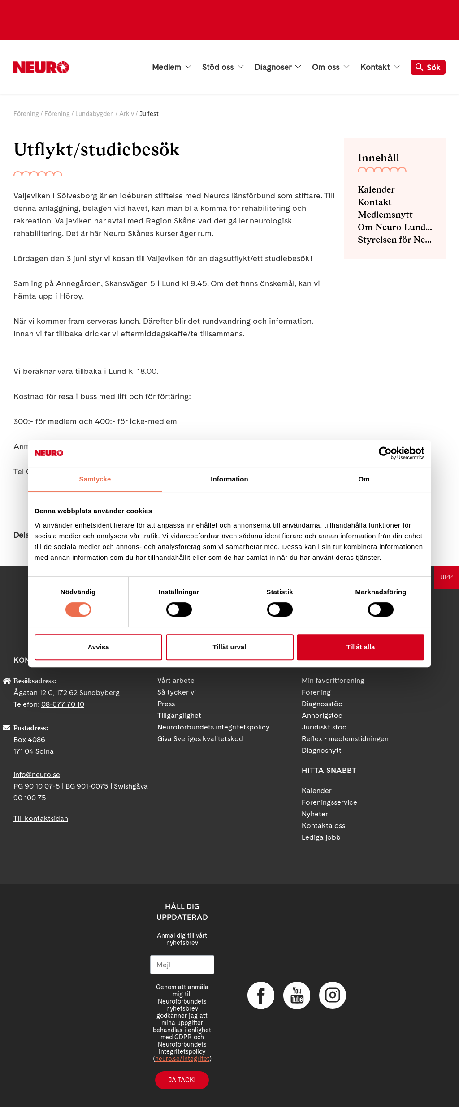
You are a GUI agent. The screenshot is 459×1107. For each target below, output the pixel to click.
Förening (26, 113)
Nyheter (315, 814)
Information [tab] (229, 479)
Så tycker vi (176, 692)
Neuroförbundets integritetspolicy (213, 727)
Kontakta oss (323, 825)
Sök (428, 67)
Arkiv (126, 113)
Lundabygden (94, 113)
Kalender (376, 189)
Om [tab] (363, 479)
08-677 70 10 (62, 704)
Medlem (171, 67)
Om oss (331, 67)
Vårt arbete (176, 680)
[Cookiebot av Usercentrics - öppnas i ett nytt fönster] (385, 453)
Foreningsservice (329, 802)
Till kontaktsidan (40, 818)
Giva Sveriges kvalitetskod (200, 738)
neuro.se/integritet (182, 1058)
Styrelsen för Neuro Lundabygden (395, 239)
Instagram (332, 995)
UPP (446, 577)
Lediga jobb (321, 837)
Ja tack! (182, 1080)
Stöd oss (223, 67)
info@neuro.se (36, 774)
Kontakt (380, 67)
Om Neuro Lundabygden (395, 227)
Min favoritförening (333, 680)
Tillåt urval (230, 647)
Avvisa (98, 647)
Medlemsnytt (385, 214)
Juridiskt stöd (324, 727)
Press (166, 703)
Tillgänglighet (179, 715)
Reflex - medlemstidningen (345, 738)
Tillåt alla (360, 647)
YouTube (296, 995)
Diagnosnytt (322, 750)
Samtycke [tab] (95, 479)
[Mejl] (182, 964)
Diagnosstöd (322, 703)
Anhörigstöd (322, 715)
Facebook (260, 995)
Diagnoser (278, 67)
